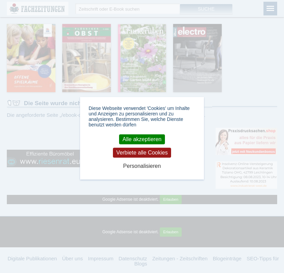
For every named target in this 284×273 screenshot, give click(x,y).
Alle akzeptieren (142, 139)
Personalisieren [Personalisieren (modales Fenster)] (142, 166)
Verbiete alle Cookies (142, 153)
